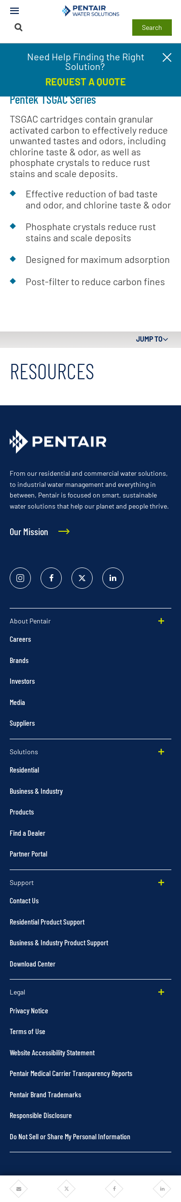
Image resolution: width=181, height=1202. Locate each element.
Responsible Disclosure (41, 1114)
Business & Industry (36, 790)
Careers (20, 638)
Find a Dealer (27, 832)
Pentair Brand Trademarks (45, 1094)
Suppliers (22, 722)
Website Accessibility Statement (52, 1052)
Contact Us (24, 900)
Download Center (33, 963)
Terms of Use (27, 1031)
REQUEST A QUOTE (85, 81)
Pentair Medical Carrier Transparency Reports (71, 1073)
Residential (24, 769)
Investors (22, 680)
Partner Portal (28, 853)
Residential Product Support (47, 921)
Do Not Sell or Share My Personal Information (70, 1136)
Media (17, 701)
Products (22, 811)
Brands (19, 659)
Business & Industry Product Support (59, 942)
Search (152, 27)
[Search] (19, 27)
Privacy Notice (29, 1010)
